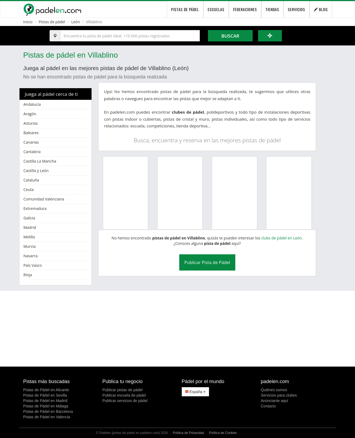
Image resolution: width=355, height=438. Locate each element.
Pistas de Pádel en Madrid (45, 401)
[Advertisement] (177, 329)
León (75, 21)
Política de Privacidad (188, 433)
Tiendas (272, 9)
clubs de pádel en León (281, 238)
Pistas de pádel (52, 21)
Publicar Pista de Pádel (207, 262)
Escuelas (216, 9)
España (195, 392)
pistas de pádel (185, 9)
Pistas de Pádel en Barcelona (48, 411)
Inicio (28, 21)
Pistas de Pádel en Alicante (46, 390)
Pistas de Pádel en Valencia (46, 417)
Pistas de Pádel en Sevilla (45, 395)
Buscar (230, 36)
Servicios (296, 9)
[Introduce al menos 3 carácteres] (130, 35)
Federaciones (245, 9)
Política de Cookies (223, 433)
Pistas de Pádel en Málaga (46, 406)
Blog (321, 9)
